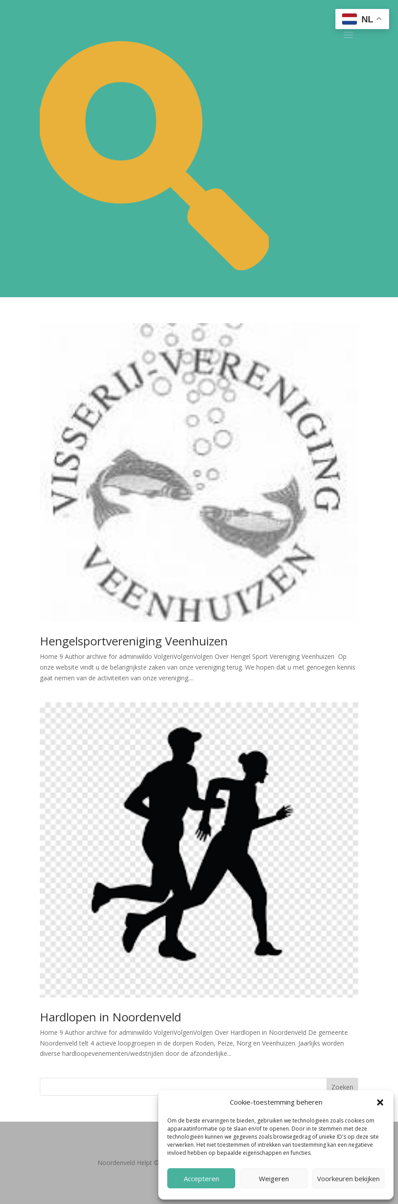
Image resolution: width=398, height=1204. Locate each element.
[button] (380, 1102)
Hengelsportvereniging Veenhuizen (134, 641)
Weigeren (274, 1178)
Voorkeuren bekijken (348, 1178)
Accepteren (201, 1178)
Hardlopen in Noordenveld (110, 1017)
